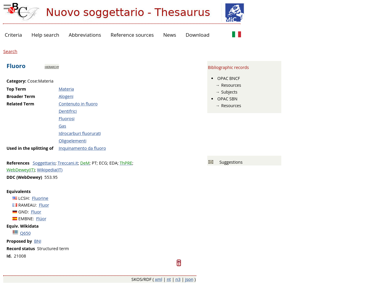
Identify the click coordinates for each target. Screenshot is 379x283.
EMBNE (25, 218)
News (169, 34)
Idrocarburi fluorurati (80, 133)
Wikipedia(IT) (49, 170)
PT (94, 163)
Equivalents (18, 191)
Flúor (41, 218)
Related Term (20, 104)
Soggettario (44, 163)
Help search (45, 34)
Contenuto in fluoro (78, 104)
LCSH (23, 198)
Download (198, 34)
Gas (62, 126)
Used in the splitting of (30, 148)
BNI (37, 241)
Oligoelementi (72, 141)
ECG (103, 163)
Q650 (25, 233)
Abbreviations (85, 34)
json (189, 279)
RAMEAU (27, 205)
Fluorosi (67, 118)
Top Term (16, 89)
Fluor (44, 205)
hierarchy (52, 66)
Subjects (229, 92)
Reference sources (132, 34)
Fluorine (40, 198)
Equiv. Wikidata (22, 226)
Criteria (13, 34)
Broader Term (21, 96)
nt (169, 279)
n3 (178, 279)
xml (158, 279)
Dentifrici (68, 111)
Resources (231, 85)
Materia (66, 89)
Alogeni (66, 96)
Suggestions (230, 162)
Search (10, 51)
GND (23, 212)
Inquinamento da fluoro (82, 148)
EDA (113, 163)
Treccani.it (68, 163)
